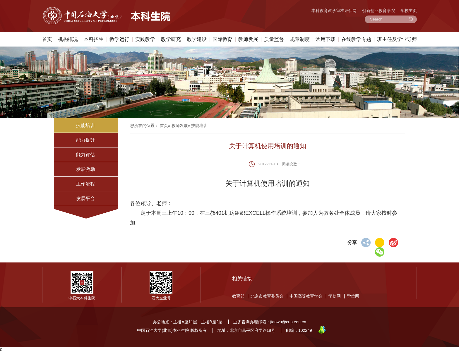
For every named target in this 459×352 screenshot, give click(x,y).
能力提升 (85, 140)
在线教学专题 (356, 39)
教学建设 (197, 39)
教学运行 (119, 39)
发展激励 (85, 169)
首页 (47, 39)
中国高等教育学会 (306, 296)
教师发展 (248, 39)
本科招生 (94, 39)
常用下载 (325, 39)
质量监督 (274, 39)
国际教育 (222, 39)
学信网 (334, 296)
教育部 (238, 296)
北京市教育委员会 (267, 296)
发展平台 (85, 198)
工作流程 (85, 183)
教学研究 (171, 39)
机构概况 (68, 39)
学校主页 (408, 10)
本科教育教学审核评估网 (334, 10)
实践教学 (145, 39)
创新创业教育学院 (378, 10)
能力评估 (85, 154)
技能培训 (85, 125)
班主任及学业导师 (397, 39)
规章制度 (300, 39)
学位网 (353, 296)
